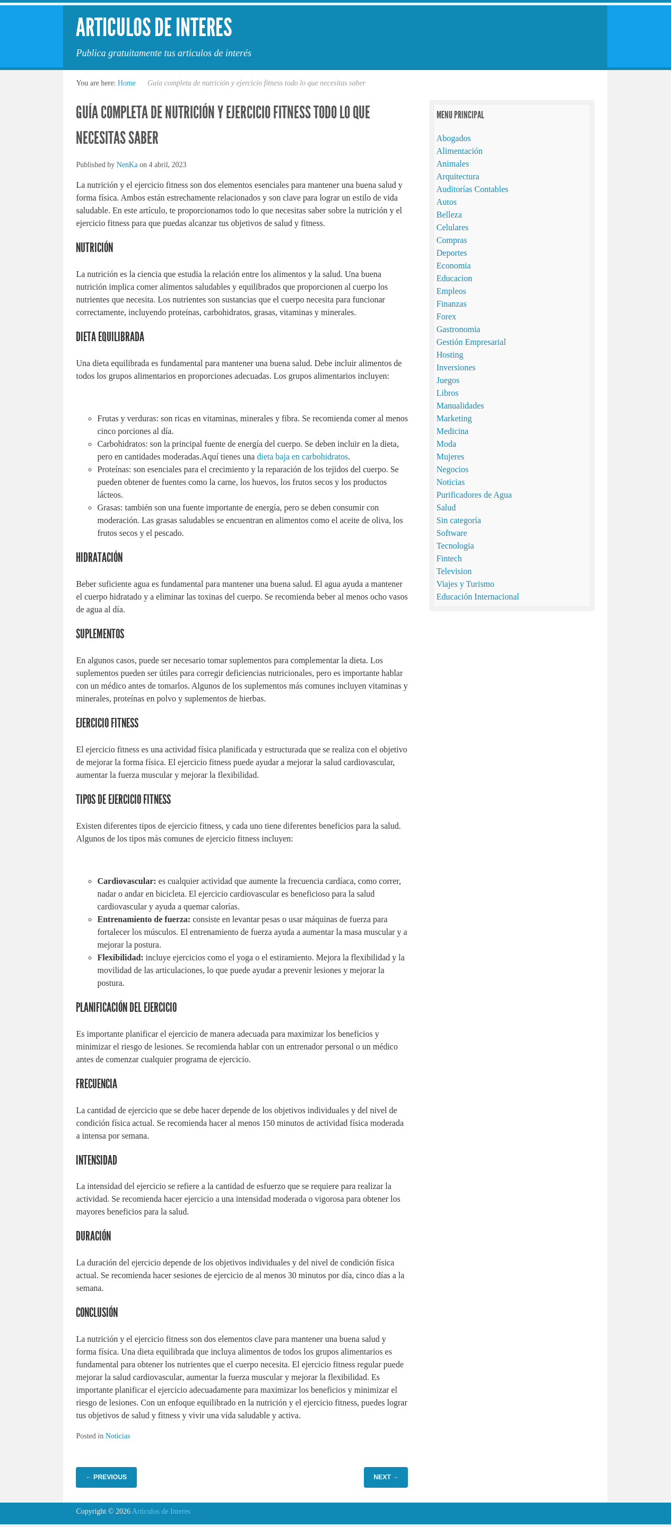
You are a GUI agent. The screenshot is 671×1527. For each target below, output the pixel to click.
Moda (446, 443)
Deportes (452, 252)
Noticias (118, 1436)
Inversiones (456, 367)
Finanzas (452, 303)
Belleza (449, 214)
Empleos (451, 291)
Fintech (449, 558)
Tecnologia (455, 545)
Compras (452, 240)
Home (127, 83)
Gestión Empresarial (471, 341)
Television (454, 571)
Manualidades (460, 405)
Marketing (454, 418)
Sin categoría (459, 520)
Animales (453, 163)
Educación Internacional (478, 596)
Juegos (448, 380)
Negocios (452, 469)
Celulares (452, 227)
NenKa (127, 165)
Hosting (450, 354)
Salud (446, 507)
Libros (448, 392)
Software (452, 532)
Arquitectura (458, 176)
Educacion (455, 278)
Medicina (452, 431)
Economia (454, 265)
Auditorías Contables (473, 189)
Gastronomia (459, 329)
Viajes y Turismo (465, 583)
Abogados (454, 138)
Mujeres (450, 456)
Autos (447, 201)
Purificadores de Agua (474, 494)
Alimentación (460, 150)
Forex (446, 316)
